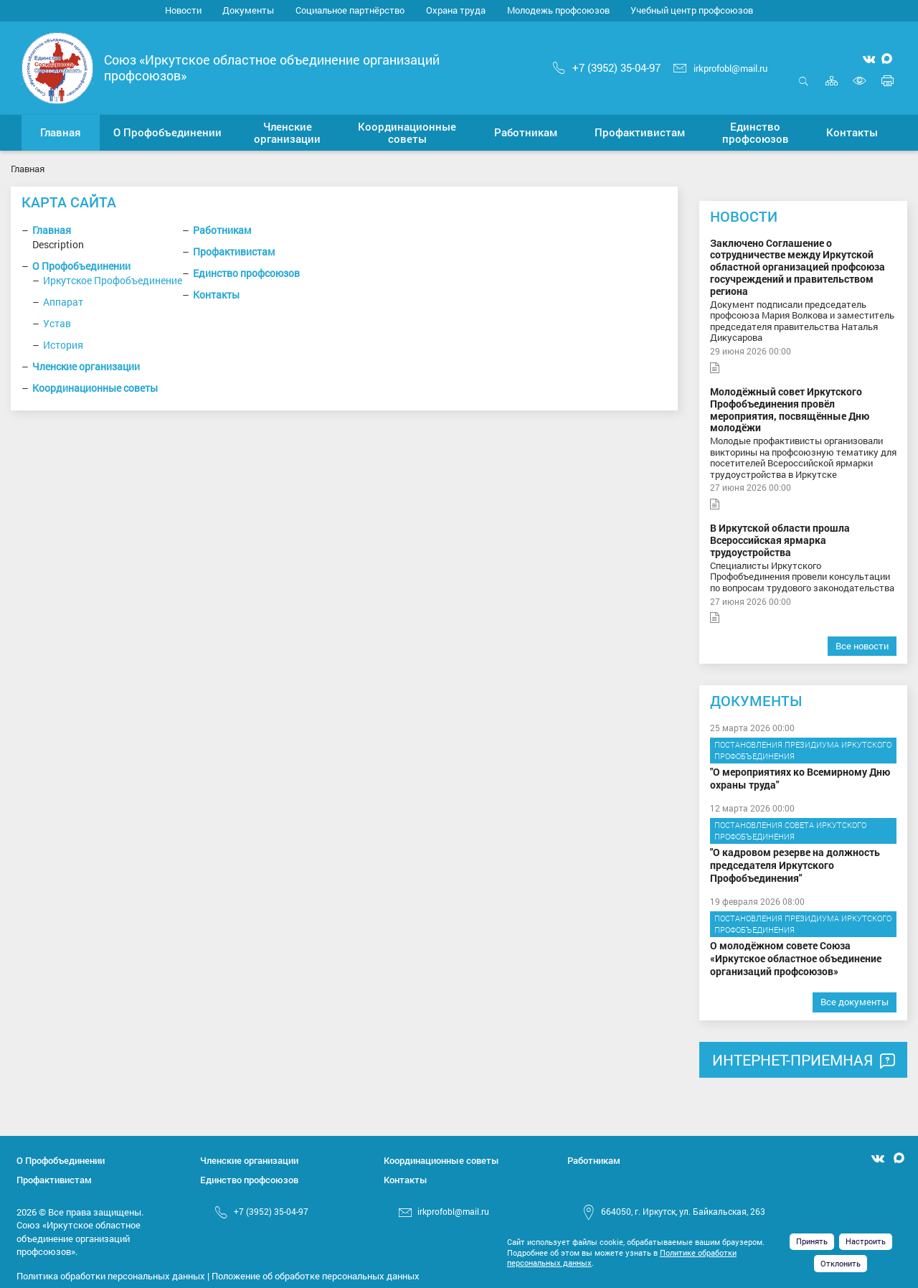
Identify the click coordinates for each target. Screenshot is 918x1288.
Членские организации (86, 366)
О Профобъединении (81, 266)
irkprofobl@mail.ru (720, 68)
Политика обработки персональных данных (110, 1275)
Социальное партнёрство (349, 10)
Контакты (216, 294)
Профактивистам (234, 251)
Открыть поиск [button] (804, 81)
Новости (183, 10)
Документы (248, 10)
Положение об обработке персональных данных (316, 1275)
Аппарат (63, 302)
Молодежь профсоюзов (558, 10)
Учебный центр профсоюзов (691, 10)
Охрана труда (456, 10)
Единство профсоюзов (246, 273)
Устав (57, 323)
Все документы (854, 1001)
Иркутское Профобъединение (112, 280)
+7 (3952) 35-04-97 (607, 67)
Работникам (222, 230)
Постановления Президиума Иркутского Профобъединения (802, 750)
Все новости (862, 645)
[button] (167, 133)
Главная (51, 230)
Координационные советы (95, 388)
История (63, 345)
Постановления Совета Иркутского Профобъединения (790, 830)
